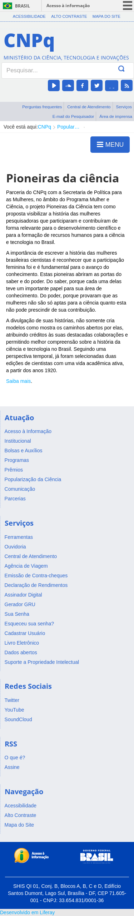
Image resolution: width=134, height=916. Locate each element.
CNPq (44, 127)
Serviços (124, 106)
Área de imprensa (115, 116)
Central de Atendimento (88, 106)
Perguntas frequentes (42, 106)
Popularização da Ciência (68, 127)
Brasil (22, 6)
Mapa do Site (106, 16)
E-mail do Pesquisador (73, 116)
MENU (110, 144)
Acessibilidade (29, 16)
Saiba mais (18, 381)
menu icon (127, 5)
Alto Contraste (69, 16)
